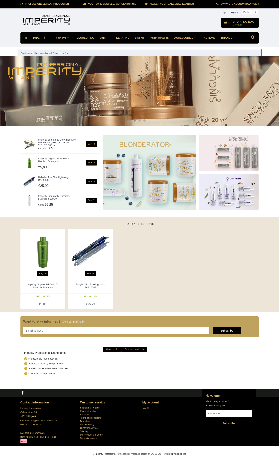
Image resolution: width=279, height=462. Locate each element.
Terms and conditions (90, 418)
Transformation (158, 37)
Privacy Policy (87, 424)
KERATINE (122, 37)
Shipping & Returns (89, 407)
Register (234, 12)
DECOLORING (85, 37)
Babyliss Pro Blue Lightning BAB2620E (53, 178)
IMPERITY (41, 37)
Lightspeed (180, 454)
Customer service (134, 349)
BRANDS (229, 37)
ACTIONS (210, 37)
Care (105, 37)
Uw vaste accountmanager (240, 3)
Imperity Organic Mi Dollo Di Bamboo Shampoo (53, 160)
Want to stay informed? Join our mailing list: (217, 403)
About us (111, 349)
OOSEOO (156, 454)
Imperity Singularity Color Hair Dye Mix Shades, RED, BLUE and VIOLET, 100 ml (57, 142)
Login (224, 12)
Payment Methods (89, 411)
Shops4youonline (88, 438)
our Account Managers (91, 434)
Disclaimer (85, 421)
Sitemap (84, 431)
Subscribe (227, 330)
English (246, 12)
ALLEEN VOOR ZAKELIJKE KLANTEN (172, 3)
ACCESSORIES (186, 37)
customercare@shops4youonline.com (39, 420)
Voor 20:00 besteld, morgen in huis (112, 3)
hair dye (63, 37)
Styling (139, 37)
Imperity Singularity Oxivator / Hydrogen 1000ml (54, 197)
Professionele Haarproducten (47, 3)
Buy (91, 144)
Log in (146, 407)
